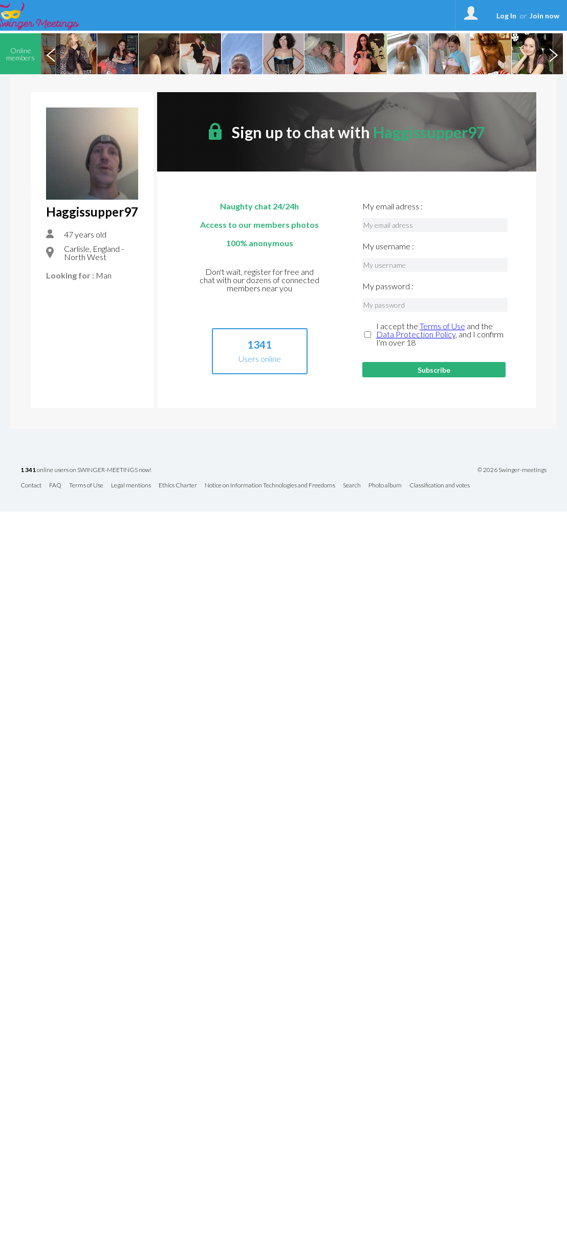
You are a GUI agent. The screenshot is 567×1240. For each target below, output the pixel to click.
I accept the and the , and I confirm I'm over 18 (440, 334)
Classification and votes (439, 485)
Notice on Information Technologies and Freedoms (270, 485)
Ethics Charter (178, 485)
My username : (388, 246)
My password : (387, 286)
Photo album (385, 485)
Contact (30, 485)
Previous (50, 53)
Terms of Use (442, 326)
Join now (544, 15)
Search (352, 485)
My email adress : (392, 206)
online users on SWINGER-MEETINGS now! (85, 470)
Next (553, 53)
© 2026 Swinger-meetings (512, 470)
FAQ (55, 485)
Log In (506, 15)
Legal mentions (131, 485)
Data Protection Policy (415, 334)
